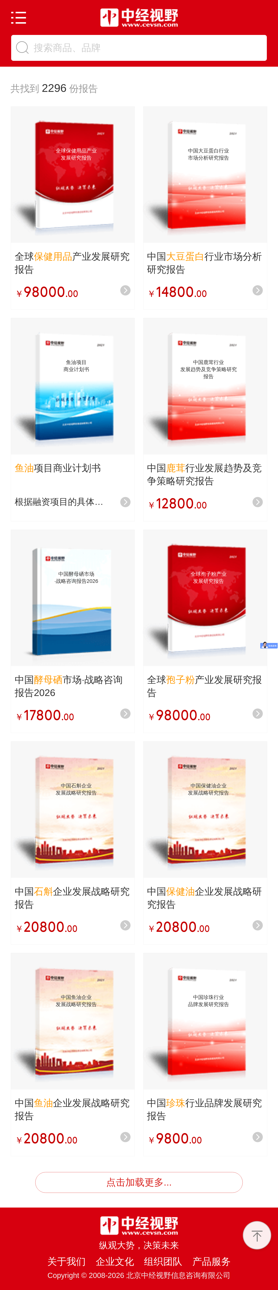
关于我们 (66, 1260)
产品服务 (211, 1260)
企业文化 (115, 1260)
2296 (54, 88)
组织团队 (163, 1260)
